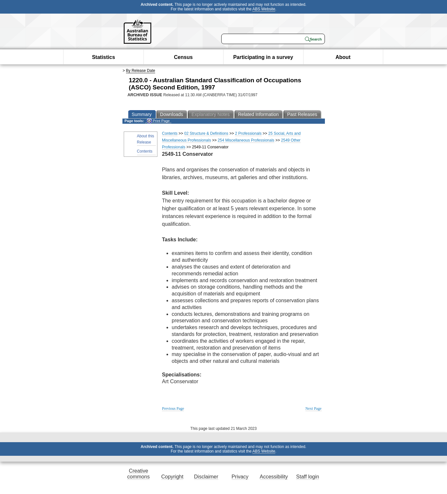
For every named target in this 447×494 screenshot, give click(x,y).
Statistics (103, 57)
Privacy (240, 476)
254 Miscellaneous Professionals (246, 140)
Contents (145, 151)
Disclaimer (206, 476)
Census (183, 57)
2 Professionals (248, 133)
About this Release (145, 139)
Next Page (313, 408)
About (343, 57)
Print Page (158, 121)
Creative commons (138, 473)
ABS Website (263, 9)
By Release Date (140, 70)
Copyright (172, 476)
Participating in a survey (263, 57)
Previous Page (173, 408)
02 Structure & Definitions (206, 133)
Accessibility (274, 476)
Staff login (307, 476)
